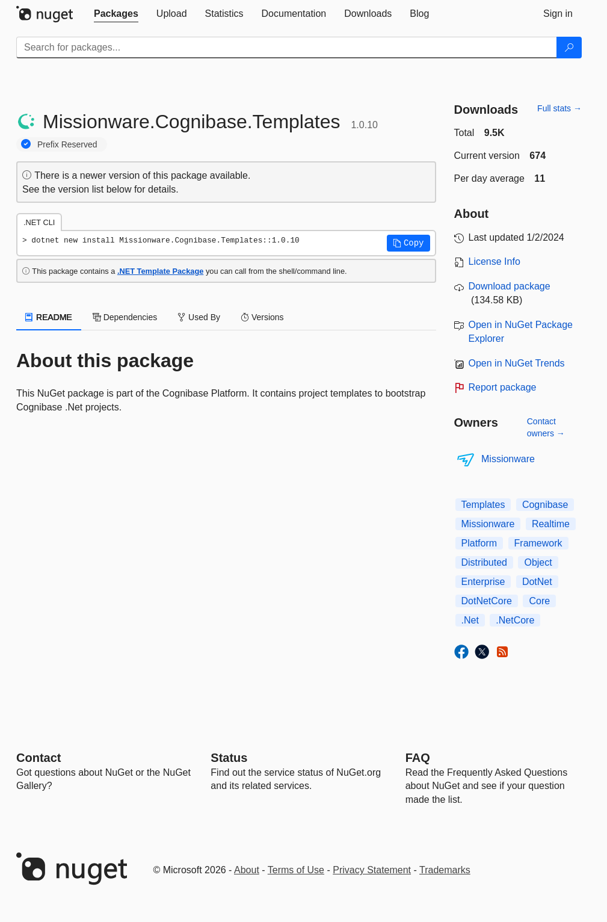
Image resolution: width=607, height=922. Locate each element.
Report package (503, 387)
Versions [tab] (262, 317)
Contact (38, 757)
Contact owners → (546, 427)
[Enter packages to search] (286, 47)
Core (539, 601)
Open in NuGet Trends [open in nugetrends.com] (517, 363)
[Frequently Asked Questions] (417, 757)
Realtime (551, 524)
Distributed (484, 562)
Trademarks (444, 870)
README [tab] (48, 317)
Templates (483, 505)
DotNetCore (486, 601)
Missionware (508, 459)
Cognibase (545, 505)
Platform (479, 543)
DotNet (537, 582)
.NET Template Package (160, 271)
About (246, 870)
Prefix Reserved (67, 144)
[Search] (569, 47)
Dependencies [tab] (125, 317)
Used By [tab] (198, 317)
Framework (538, 543)
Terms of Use (296, 870)
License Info (494, 261)
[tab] (116, 14)
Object (538, 562)
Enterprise (483, 582)
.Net (470, 620)
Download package (509, 286)
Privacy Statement (372, 870)
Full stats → (559, 108)
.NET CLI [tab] (39, 222)
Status (229, 757)
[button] (408, 243)
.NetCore (515, 620)
